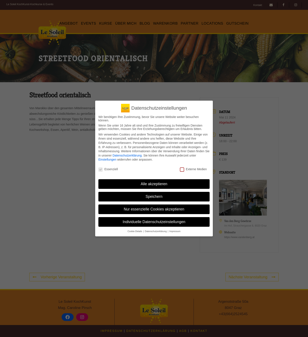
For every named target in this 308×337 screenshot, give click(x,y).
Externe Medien (193, 168)
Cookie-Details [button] (135, 229)
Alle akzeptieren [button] (154, 182)
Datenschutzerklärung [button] (156, 229)
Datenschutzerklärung (127, 154)
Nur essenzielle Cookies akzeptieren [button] (154, 208)
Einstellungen (107, 158)
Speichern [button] (154, 195)
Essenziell (108, 168)
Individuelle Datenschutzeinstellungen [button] (154, 220)
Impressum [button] (175, 229)
